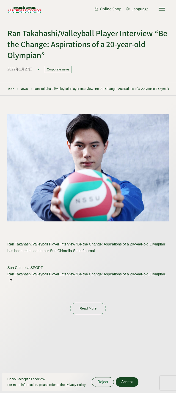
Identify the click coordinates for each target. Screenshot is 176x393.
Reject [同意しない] (102, 382)
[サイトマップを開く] (162, 9)
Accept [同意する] (127, 382)
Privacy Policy (75, 385)
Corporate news (58, 69)
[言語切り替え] (137, 9)
